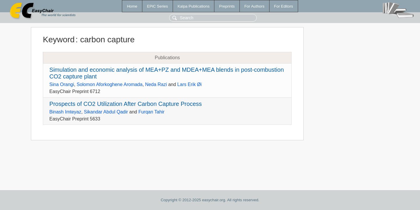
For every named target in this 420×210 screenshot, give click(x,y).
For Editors (283, 6)
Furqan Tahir (151, 111)
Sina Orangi (61, 84)
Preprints (227, 6)
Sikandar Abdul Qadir (106, 111)
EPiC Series (157, 6)
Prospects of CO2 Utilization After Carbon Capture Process (125, 104)
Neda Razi (156, 84)
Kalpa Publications (194, 6)
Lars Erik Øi (189, 84)
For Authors (254, 6)
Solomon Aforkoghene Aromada (110, 84)
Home (132, 6)
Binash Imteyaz (65, 111)
